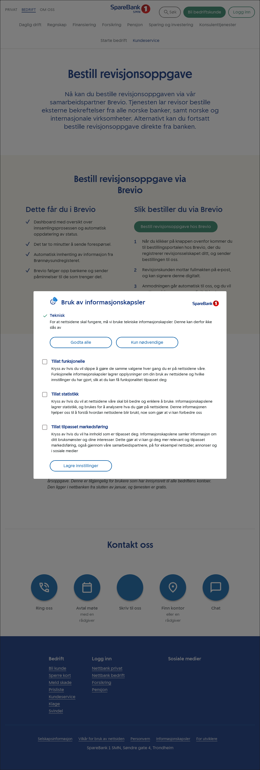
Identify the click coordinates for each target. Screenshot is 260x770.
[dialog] (130, 385)
